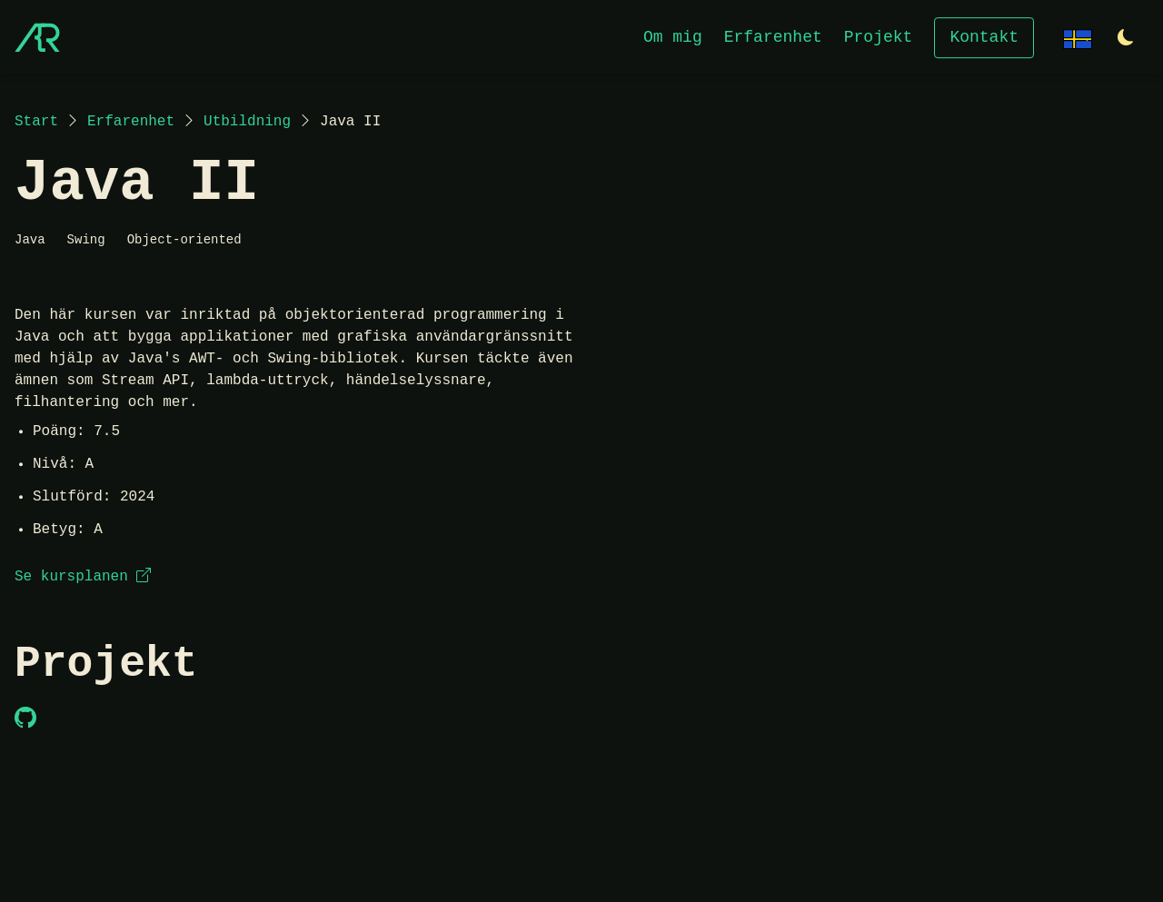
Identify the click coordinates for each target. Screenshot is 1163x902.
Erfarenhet (773, 36)
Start (36, 122)
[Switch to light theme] (1125, 38)
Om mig (672, 36)
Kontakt (984, 36)
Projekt (878, 36)
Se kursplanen (83, 577)
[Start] (37, 37)
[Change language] (1077, 36)
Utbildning (247, 122)
